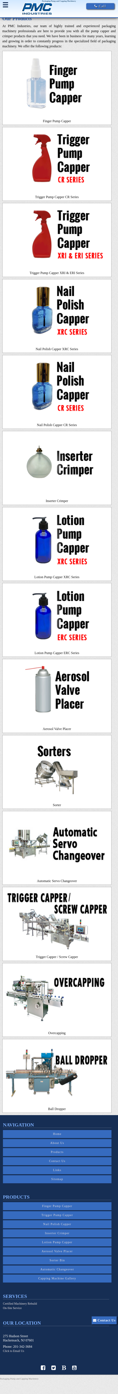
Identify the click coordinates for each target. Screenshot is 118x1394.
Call (100, 6)
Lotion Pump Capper (57, 1242)
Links (57, 1170)
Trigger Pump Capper (57, 1215)
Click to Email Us (13, 1351)
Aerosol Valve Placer (57, 1251)
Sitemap (57, 1179)
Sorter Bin (57, 1260)
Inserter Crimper (57, 1233)
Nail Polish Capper (57, 1224)
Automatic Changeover (57, 1269)
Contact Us (57, 1161)
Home (57, 1134)
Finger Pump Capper (57, 1206)
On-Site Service (12, 1308)
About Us (57, 1143)
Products (57, 1152)
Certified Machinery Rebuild (20, 1303)
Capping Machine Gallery (57, 1278)
